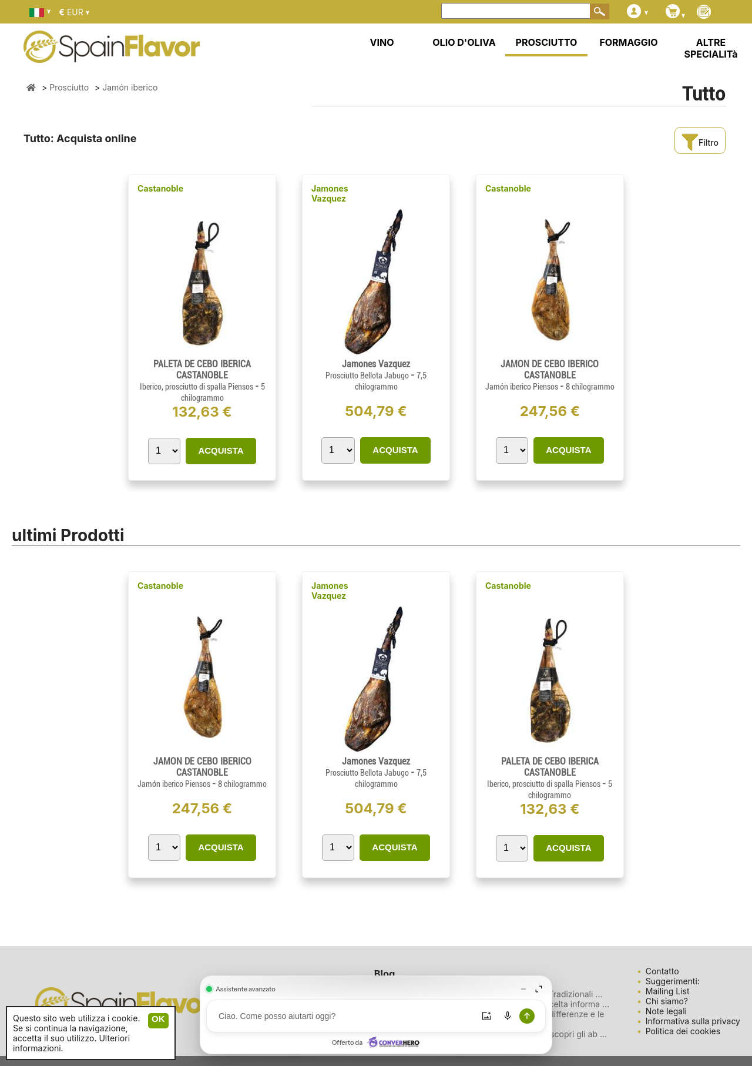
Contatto (662, 971)
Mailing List (668, 991)
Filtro (700, 142)
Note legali (666, 1011)
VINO (382, 42)
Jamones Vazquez (329, 193)
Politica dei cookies (683, 1031)
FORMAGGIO (628, 42)
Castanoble (160, 188)
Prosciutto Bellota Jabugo (368, 375)
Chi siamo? (667, 1001)
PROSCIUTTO (547, 42)
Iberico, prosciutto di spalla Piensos (197, 386)
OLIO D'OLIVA (463, 42)
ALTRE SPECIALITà (710, 48)
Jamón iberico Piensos (522, 386)
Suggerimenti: (673, 981)
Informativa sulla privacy (693, 1021)
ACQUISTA (220, 450)
